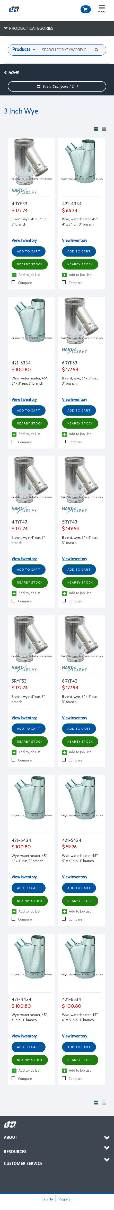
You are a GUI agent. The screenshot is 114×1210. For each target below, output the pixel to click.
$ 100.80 (21, 369)
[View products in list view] (104, 128)
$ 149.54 (70, 529)
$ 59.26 (69, 847)
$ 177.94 (70, 369)
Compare (22, 282)
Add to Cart (28, 251)
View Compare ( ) (57, 86)
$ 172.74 (20, 210)
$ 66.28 (69, 210)
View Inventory (24, 240)
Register (65, 1199)
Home (11, 72)
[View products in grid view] (96, 128)
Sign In (47, 1199)
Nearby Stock (29, 264)
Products (21, 49)
